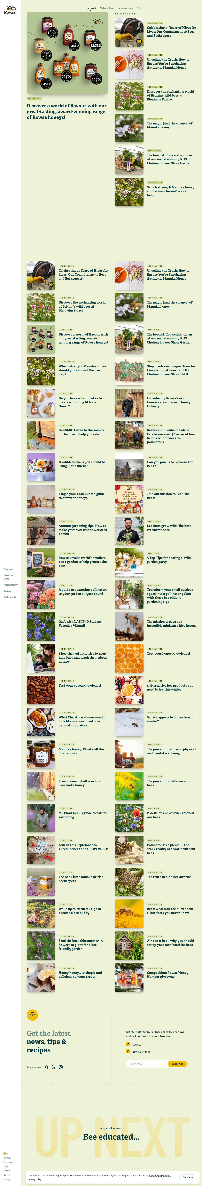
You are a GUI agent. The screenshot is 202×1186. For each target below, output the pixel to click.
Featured (90, 8)
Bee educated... (111, 1137)
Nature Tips (107, 8)
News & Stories (141, 1051)
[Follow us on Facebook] (46, 1067)
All (138, 8)
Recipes (136, 1044)
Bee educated (125, 8)
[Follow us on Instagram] (61, 1067)
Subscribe (177, 1063)
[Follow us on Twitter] (53, 1067)
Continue (188, 1177)
